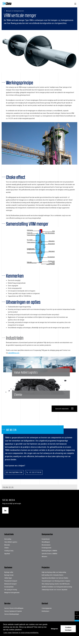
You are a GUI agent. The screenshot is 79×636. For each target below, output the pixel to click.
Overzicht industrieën (62, 409)
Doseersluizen (46, 539)
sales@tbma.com (13, 353)
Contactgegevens (47, 608)
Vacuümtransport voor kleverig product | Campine (56, 581)
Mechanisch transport (10, 584)
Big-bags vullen (8, 572)
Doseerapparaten (46, 548)
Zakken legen (8, 578)
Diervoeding (7, 539)
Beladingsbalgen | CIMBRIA (49, 550)
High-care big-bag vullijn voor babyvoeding (54, 572)
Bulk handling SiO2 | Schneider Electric (52, 575)
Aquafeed (7, 553)
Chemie (6, 548)
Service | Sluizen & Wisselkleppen (13, 608)
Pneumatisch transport (10, 581)
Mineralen (7, 545)
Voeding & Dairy (8, 550)
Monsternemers (46, 545)
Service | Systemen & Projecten (13, 611)
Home (7, 3)
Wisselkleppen (46, 542)
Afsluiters (44, 556)
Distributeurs (45, 611)
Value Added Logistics (10, 542)
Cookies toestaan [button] (68, 629)
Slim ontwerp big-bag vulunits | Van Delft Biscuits (56, 584)
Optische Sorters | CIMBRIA (49, 553)
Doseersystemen (9, 587)
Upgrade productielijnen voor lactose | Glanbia (55, 578)
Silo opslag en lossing (10, 589)
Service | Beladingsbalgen (11, 614)
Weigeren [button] (54, 629)
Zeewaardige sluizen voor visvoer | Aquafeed (54, 589)
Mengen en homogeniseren (15, 11)
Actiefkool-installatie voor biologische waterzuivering (57, 587)
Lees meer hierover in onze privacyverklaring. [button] (21, 632)
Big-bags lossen (8, 575)
